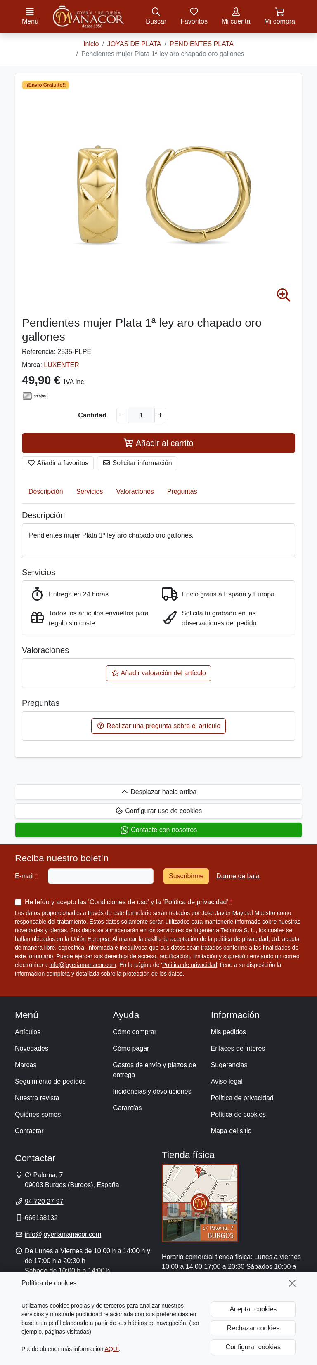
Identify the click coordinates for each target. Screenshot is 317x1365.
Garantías (127, 1107)
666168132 (41, 1217)
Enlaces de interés (238, 1048)
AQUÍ (112, 1349)
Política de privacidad (195, 901)
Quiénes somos (38, 1114)
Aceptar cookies (253, 1309)
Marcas (25, 1064)
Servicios (89, 491)
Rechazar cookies (253, 1328)
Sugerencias (229, 1064)
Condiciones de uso (119, 901)
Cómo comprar (134, 1031)
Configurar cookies (253, 1347)
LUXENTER (61, 364)
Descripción (45, 491)
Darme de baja (238, 875)
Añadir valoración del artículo (158, 673)
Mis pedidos (228, 1031)
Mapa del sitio (231, 1130)
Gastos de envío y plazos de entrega (154, 1069)
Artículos (27, 1031)
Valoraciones (135, 491)
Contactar (29, 1130)
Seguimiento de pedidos (50, 1081)
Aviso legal (227, 1081)
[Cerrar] (292, 1283)
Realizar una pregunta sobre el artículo (158, 725)
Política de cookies (238, 1114)
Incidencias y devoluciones (152, 1091)
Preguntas (182, 491)
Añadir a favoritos (57, 463)
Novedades (31, 1048)
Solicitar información (137, 463)
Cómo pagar (131, 1048)
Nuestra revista (37, 1097)
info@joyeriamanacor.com (82, 965)
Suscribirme (186, 875)
